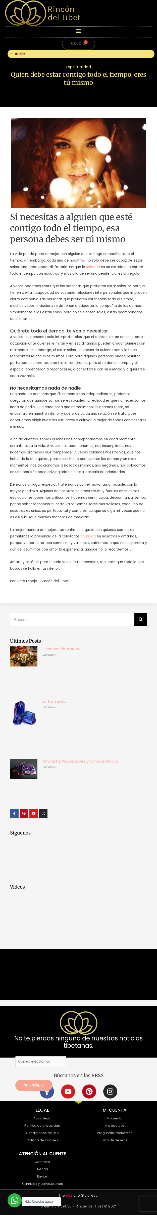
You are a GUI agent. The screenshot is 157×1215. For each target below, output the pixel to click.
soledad (93, 267)
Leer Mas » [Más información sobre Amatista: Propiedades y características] (49, 767)
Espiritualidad (78, 66)
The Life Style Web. (78, 1195)
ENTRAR (17, 54)
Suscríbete (34, 1085)
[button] (78, 31)
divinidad (88, 536)
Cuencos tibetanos (60, 648)
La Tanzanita (54, 701)
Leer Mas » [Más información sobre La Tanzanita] (49, 707)
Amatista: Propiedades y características (80, 761)
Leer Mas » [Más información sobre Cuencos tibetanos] (49, 654)
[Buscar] (140, 619)
